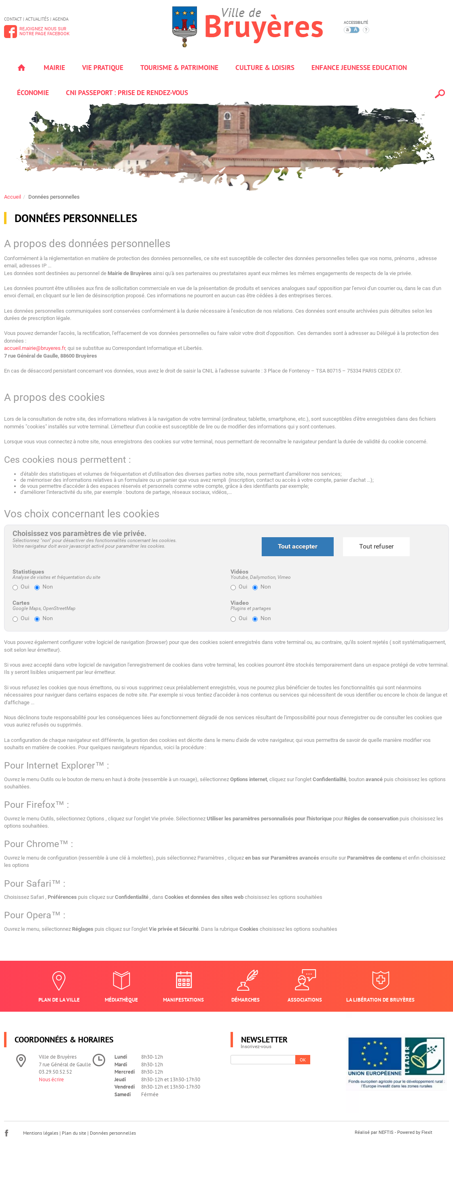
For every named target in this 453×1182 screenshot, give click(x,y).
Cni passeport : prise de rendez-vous (127, 92)
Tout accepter (298, 546)
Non (43, 586)
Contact (13, 19)
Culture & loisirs (264, 67)
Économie (33, 92)
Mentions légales (40, 1133)
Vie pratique (102, 67)
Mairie (54, 67)
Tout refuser (376, 546)
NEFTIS (386, 1132)
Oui (21, 586)
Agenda (60, 19)
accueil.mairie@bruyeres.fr (34, 348)
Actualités (37, 19)
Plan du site (74, 1133)
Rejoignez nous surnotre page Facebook (44, 31)
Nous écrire (51, 1079)
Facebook (6, 1133)
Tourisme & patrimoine (179, 67)
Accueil (21, 67)
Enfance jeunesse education (359, 67)
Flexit (426, 1132)
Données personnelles (54, 197)
